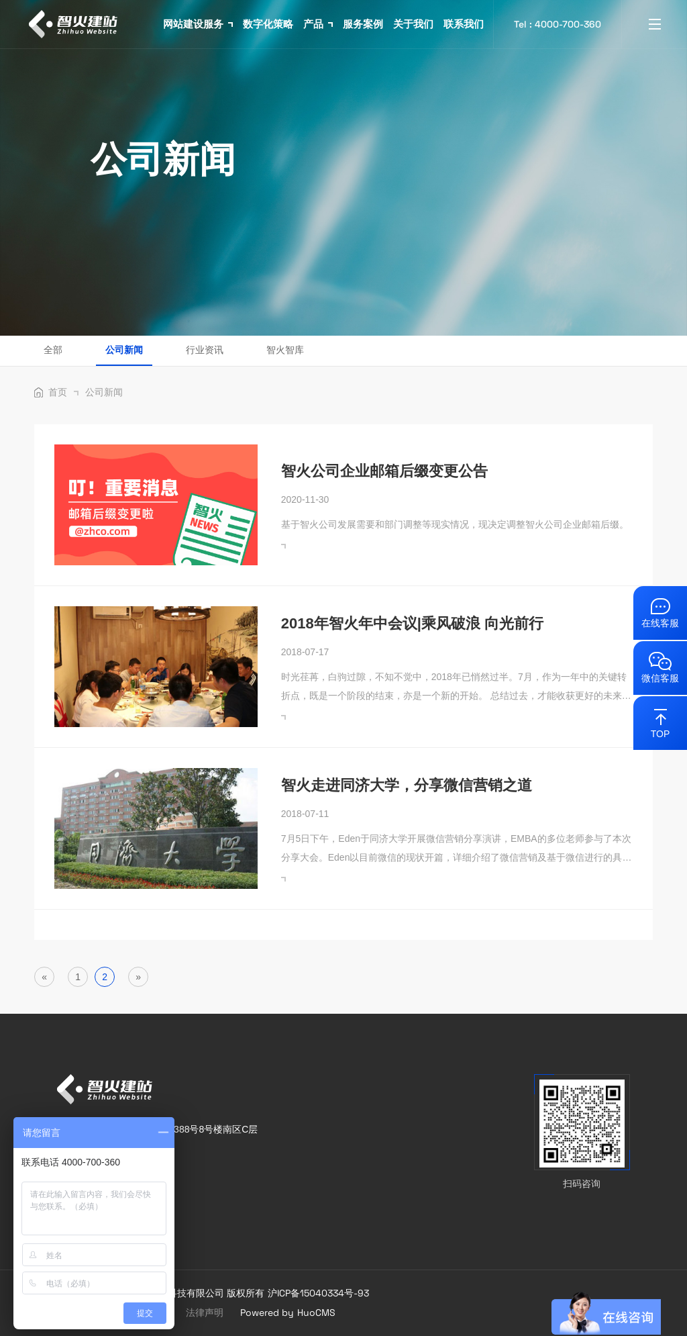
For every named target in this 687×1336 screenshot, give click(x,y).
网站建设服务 (198, 24)
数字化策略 (268, 24)
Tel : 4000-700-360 (557, 24)
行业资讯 (204, 349)
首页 (63, 392)
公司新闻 (124, 349)
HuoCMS (316, 1312)
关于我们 (413, 24)
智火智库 (285, 349)
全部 (53, 349)
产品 (318, 24)
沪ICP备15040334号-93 (318, 1293)
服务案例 (363, 24)
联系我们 (463, 24)
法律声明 (204, 1312)
